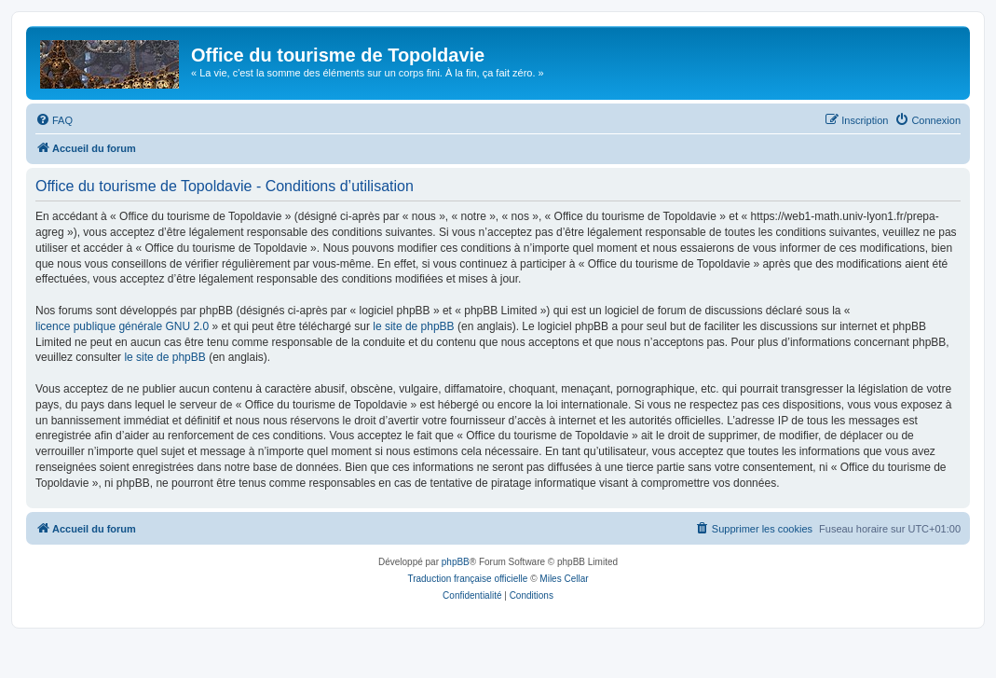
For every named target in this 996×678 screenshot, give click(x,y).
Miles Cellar (563, 579)
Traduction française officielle (467, 579)
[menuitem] (54, 120)
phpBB (456, 562)
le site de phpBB (413, 326)
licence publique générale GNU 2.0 (122, 326)
